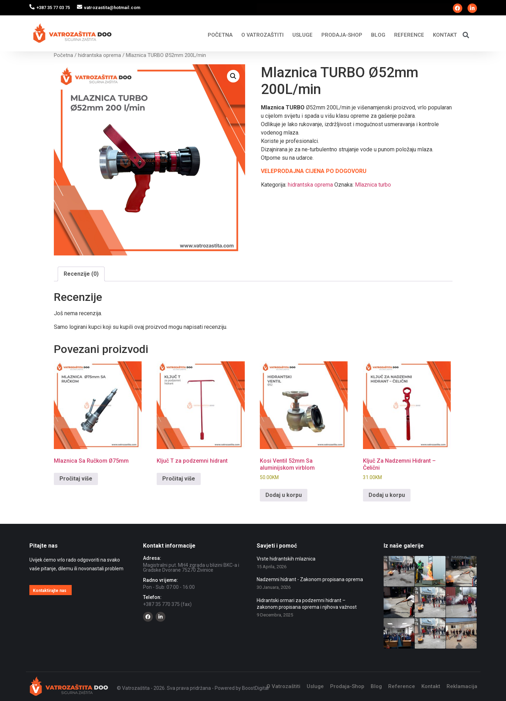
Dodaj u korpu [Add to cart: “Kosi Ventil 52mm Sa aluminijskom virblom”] (283, 495)
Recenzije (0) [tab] (81, 273)
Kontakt (445, 35)
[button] (466, 34)
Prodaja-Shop (341, 35)
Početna (220, 35)
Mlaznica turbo (373, 184)
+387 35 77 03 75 (53, 7)
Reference (409, 35)
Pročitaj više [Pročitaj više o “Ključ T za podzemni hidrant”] (178, 478)
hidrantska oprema (99, 55)
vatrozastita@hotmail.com (112, 7)
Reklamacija (462, 686)
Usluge (302, 35)
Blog (378, 35)
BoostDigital (255, 688)
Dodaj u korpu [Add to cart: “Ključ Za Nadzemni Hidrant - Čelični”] (387, 495)
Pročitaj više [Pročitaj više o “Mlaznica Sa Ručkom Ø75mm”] (75, 478)
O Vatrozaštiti (262, 35)
